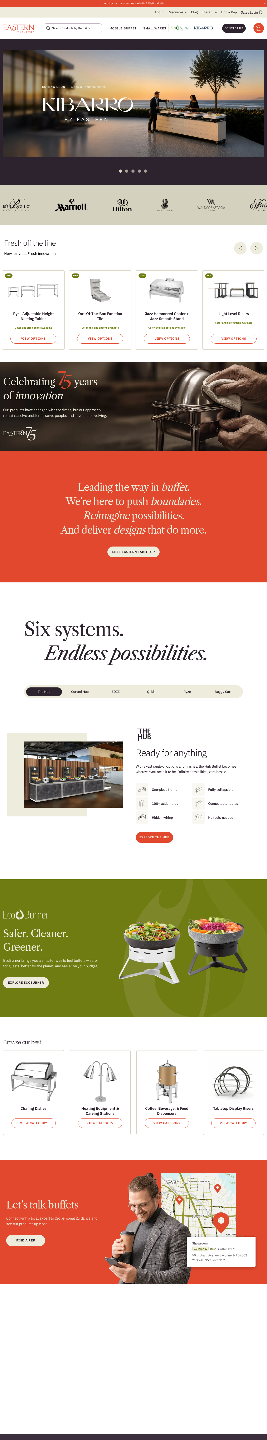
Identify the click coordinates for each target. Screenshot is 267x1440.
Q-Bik (151, 692)
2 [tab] (126, 171)
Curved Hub (80, 692)
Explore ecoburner (26, 982)
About (159, 12)
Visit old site (156, 3)
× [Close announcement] (264, 3)
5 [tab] (145, 171)
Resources (176, 12)
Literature (209, 12)
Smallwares (154, 28)
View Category (33, 1123)
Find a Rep (229, 12)
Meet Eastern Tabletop (133, 552)
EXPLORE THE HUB (154, 837)
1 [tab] (120, 171)
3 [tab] (133, 171)
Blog (194, 12)
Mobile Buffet (123, 28)
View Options (33, 338)
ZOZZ (116, 692)
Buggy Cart (223, 692)
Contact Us (233, 28)
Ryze (187, 692)
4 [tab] (139, 171)
